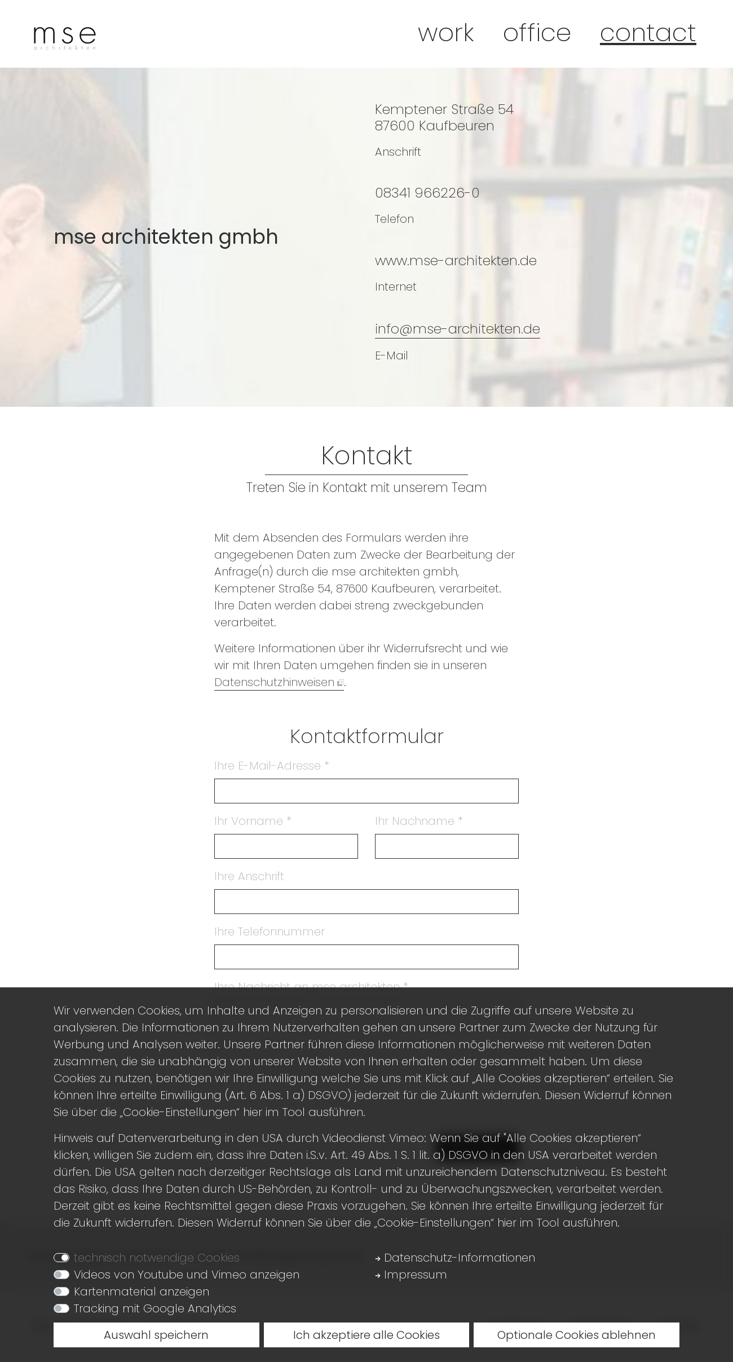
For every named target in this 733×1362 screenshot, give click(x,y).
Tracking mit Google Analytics (155, 1308)
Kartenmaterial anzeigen (141, 1291)
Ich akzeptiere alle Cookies (366, 1335)
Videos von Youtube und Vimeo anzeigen (186, 1274)
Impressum (411, 1274)
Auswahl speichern (156, 1335)
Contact (648, 32)
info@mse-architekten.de (457, 328)
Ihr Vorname (253, 821)
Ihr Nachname (419, 821)
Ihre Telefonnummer (269, 931)
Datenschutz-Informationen (455, 1258)
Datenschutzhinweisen (274, 682)
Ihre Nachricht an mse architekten (311, 987)
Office (537, 32)
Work (446, 32)
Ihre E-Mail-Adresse (271, 766)
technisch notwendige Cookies (157, 1258)
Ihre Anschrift (249, 876)
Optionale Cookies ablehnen (576, 1335)
